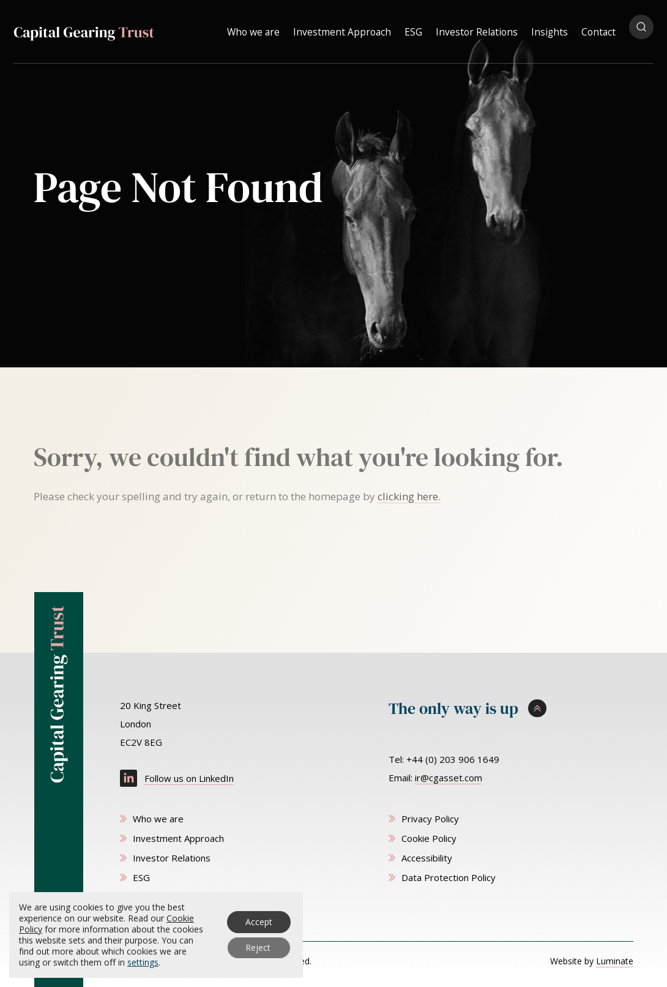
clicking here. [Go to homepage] (409, 496)
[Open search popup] (641, 27)
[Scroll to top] (511, 709)
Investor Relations (477, 27)
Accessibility (426, 858)
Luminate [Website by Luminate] (614, 961)
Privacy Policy (430, 818)
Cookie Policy (428, 838)
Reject (257, 947)
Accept (258, 922)
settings (142, 962)
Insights (549, 27)
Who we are (253, 27)
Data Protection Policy (448, 877)
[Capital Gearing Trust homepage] (83, 28)
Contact (598, 27)
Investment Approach (342, 27)
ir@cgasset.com (448, 777)
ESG (413, 27)
